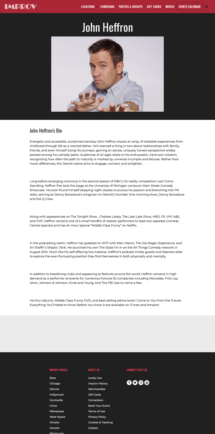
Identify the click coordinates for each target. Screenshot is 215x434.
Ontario (54, 422)
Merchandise (96, 389)
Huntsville (56, 400)
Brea (53, 378)
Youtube (146, 382)
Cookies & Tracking (100, 422)
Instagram (140, 382)
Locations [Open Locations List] (89, 6)
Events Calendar (190, 6)
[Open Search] (206, 6)
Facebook (129, 382)
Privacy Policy (97, 417)
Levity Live (95, 378)
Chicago (55, 383)
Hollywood (56, 394)
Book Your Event (99, 406)
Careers (93, 428)
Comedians (107, 6)
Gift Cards (154, 6)
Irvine (53, 406)
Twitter (135, 382)
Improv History (98, 383)
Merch (170, 6)
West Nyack (57, 417)
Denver (54, 389)
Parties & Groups (130, 6)
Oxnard (54, 428)
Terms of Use (96, 411)
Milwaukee (57, 411)
